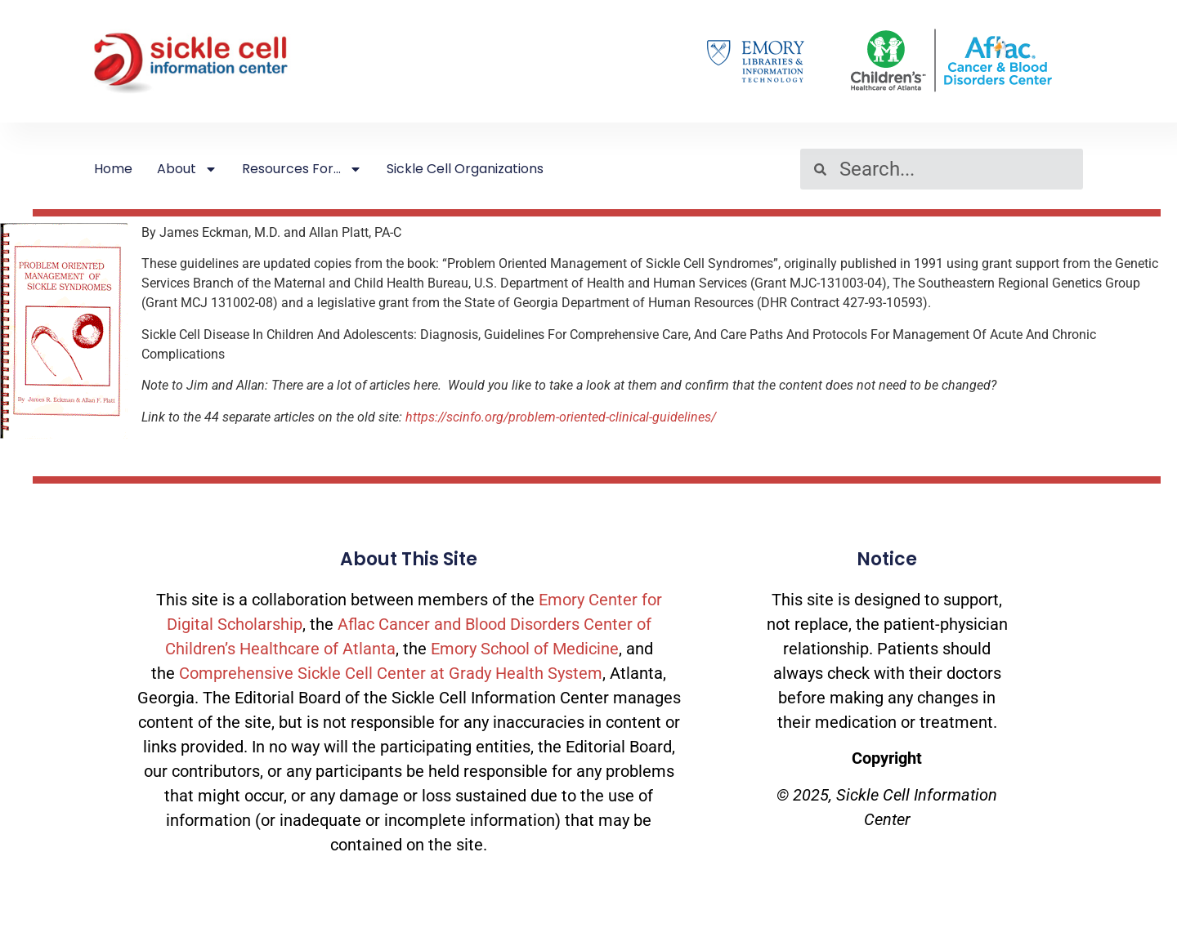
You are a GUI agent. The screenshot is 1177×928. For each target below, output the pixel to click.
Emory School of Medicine (525, 648)
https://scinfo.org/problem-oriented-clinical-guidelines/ (560, 417)
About (187, 169)
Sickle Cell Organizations (465, 168)
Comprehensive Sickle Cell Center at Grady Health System (390, 673)
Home (113, 168)
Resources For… (302, 169)
